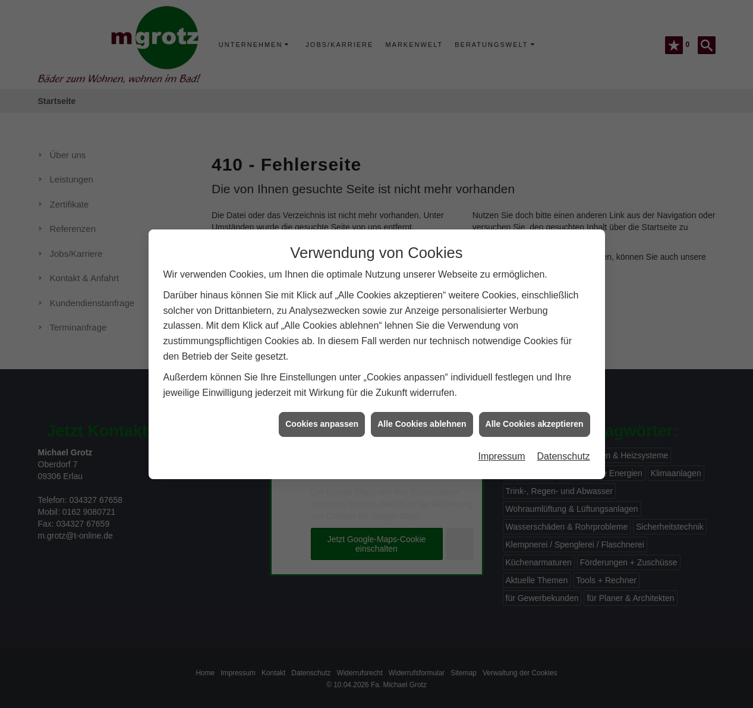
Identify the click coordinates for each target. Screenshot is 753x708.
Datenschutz (563, 443)
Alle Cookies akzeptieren (535, 410)
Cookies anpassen (321, 410)
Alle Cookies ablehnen (421, 410)
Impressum (501, 443)
